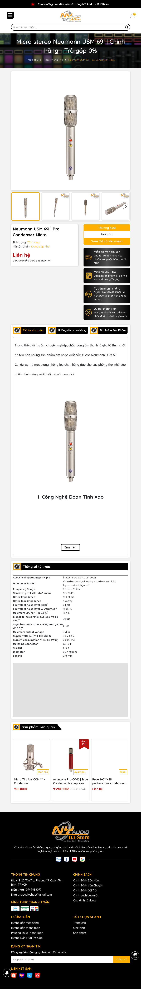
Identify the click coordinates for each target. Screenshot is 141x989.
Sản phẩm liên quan (38, 727)
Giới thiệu (79, 928)
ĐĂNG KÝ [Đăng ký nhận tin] (121, 959)
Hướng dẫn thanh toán (25, 928)
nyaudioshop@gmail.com (36, 894)
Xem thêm (70, 547)
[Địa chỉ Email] (70, 959)
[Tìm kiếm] (126, 27)
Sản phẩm (79, 933)
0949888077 (33, 889)
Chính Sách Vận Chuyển (88, 885)
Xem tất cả (106, 241)
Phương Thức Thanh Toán (27, 933)
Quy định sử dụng (84, 900)
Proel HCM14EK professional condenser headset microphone (108, 781)
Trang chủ (79, 923)
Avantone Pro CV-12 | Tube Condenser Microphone (70, 781)
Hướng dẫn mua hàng (25, 923)
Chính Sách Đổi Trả (85, 890)
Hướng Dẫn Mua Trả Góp (27, 938)
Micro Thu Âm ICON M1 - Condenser (29, 781)
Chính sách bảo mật (85, 895)
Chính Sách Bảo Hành (86, 880)
